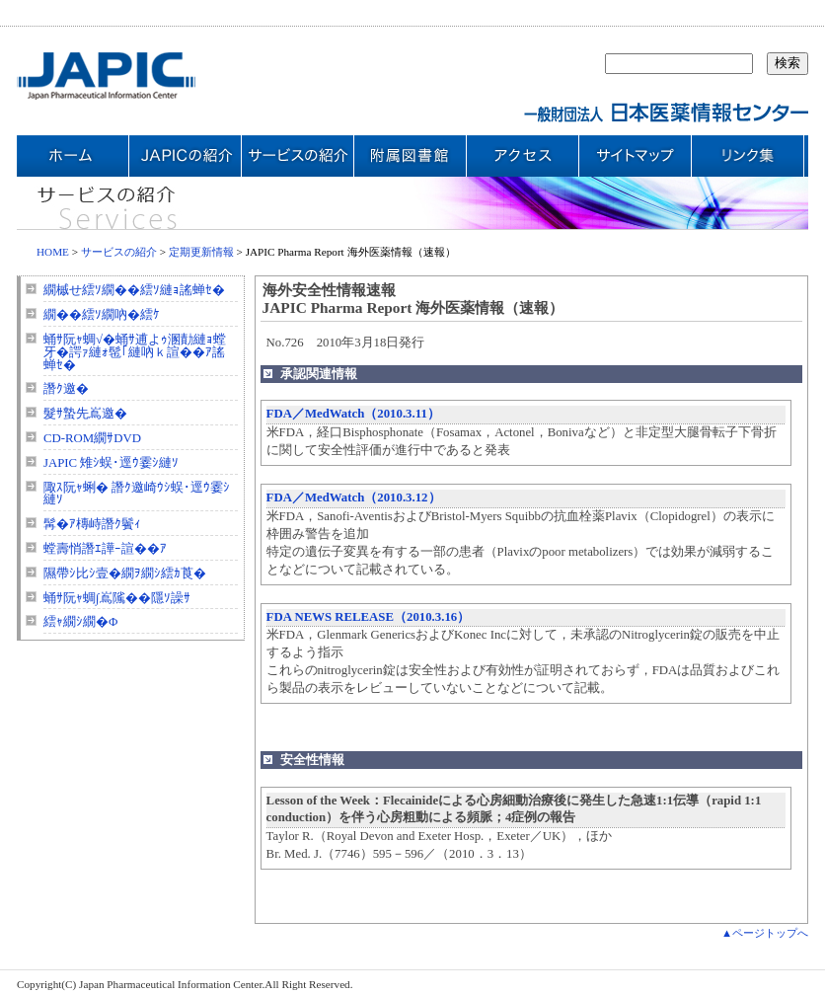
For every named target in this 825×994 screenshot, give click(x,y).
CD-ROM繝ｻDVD (92, 438)
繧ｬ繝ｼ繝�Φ (80, 622)
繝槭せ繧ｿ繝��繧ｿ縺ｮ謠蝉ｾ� (134, 290)
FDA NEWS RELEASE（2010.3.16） (368, 617)
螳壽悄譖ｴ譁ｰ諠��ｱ (105, 549)
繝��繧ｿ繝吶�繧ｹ (101, 315)
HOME (53, 252)
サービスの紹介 (119, 252)
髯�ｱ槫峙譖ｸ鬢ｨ (92, 524)
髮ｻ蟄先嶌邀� (85, 414)
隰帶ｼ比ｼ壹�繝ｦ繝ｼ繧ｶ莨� (124, 573)
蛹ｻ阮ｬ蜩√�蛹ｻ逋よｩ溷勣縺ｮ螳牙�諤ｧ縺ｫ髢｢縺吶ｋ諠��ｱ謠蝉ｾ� (134, 352)
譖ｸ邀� (66, 389)
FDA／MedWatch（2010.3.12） (353, 497)
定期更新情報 (201, 252)
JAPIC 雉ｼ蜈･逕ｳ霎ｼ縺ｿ (111, 463)
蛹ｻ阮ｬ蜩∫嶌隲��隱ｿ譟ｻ (116, 598)
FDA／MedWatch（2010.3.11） (353, 414)
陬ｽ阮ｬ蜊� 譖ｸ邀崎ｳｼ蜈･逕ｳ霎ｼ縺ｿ (136, 494)
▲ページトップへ (764, 933)
